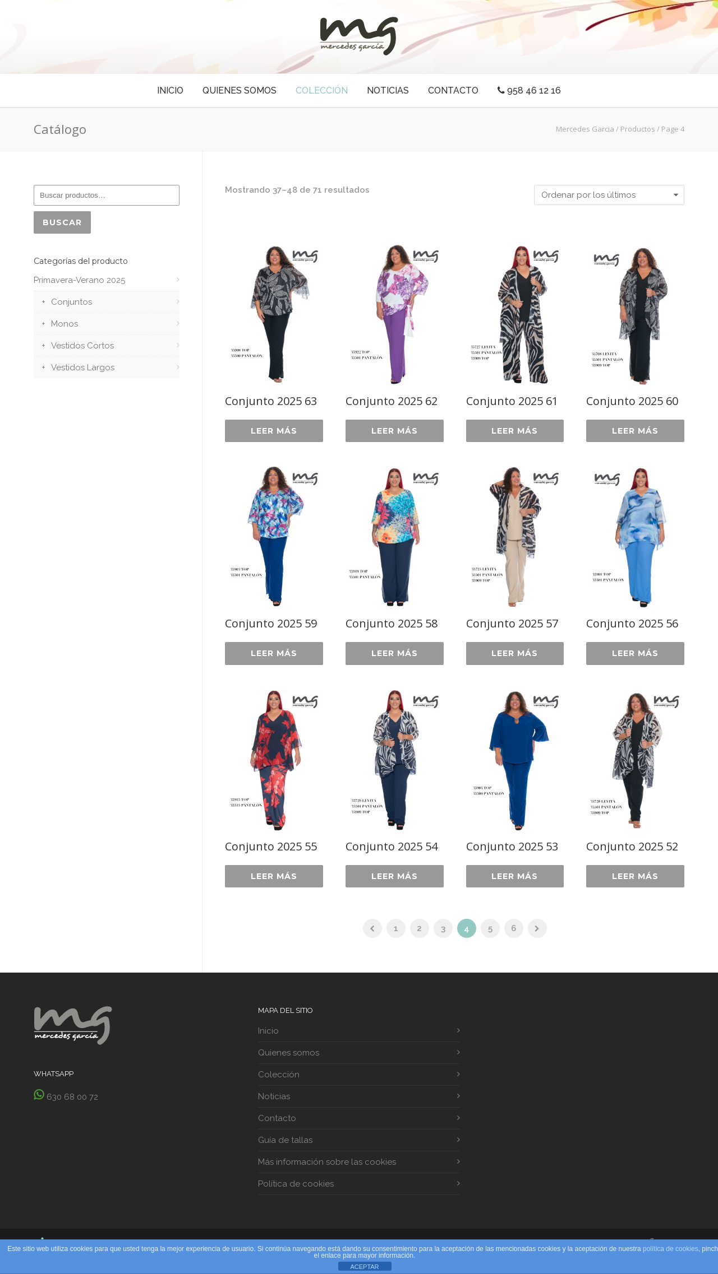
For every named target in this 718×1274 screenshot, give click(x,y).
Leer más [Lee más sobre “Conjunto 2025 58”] (394, 655)
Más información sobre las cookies (327, 1166)
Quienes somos (239, 90)
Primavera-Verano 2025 (79, 282)
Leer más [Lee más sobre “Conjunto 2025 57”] (515, 655)
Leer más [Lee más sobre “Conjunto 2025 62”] (394, 431)
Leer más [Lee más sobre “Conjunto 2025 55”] (274, 879)
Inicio (170, 90)
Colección (322, 90)
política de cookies (670, 1249)
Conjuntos (71, 304)
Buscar (63, 222)
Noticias (388, 90)
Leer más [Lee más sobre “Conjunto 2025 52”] (635, 879)
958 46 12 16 (529, 90)
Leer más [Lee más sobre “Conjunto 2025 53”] (515, 879)
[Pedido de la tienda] (609, 195)
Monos (64, 325)
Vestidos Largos (82, 369)
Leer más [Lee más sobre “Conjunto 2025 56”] (635, 655)
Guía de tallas (285, 1145)
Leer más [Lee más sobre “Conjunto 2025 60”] (635, 431)
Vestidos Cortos (82, 347)
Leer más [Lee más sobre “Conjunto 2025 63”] (274, 431)
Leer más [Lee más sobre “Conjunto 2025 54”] (394, 879)
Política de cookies (296, 1188)
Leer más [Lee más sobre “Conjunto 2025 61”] (515, 431)
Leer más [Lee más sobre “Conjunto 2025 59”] (274, 655)
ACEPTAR (364, 1266)
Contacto (453, 90)
